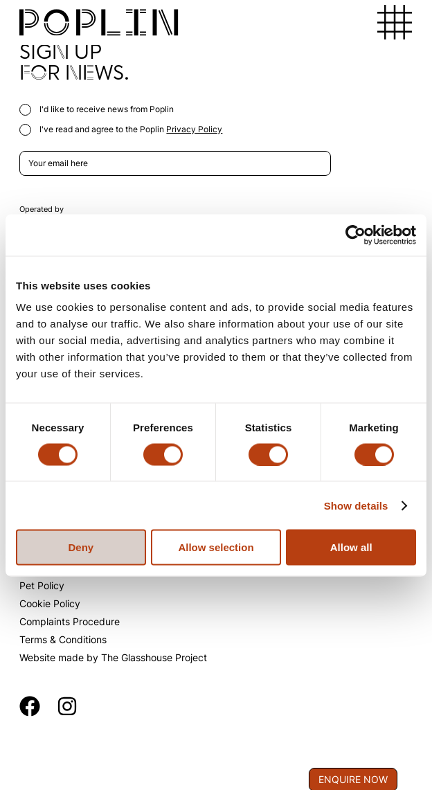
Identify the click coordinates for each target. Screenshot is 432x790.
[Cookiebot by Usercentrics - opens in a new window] (355, 234)
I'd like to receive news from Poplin (96, 109)
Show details (356, 505)
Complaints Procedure (69, 621)
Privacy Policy (194, 129)
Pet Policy (41, 585)
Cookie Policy (49, 603)
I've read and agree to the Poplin (120, 129)
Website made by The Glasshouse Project (113, 657)
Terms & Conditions (63, 639)
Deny (80, 547)
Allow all (351, 547)
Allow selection (215, 547)
